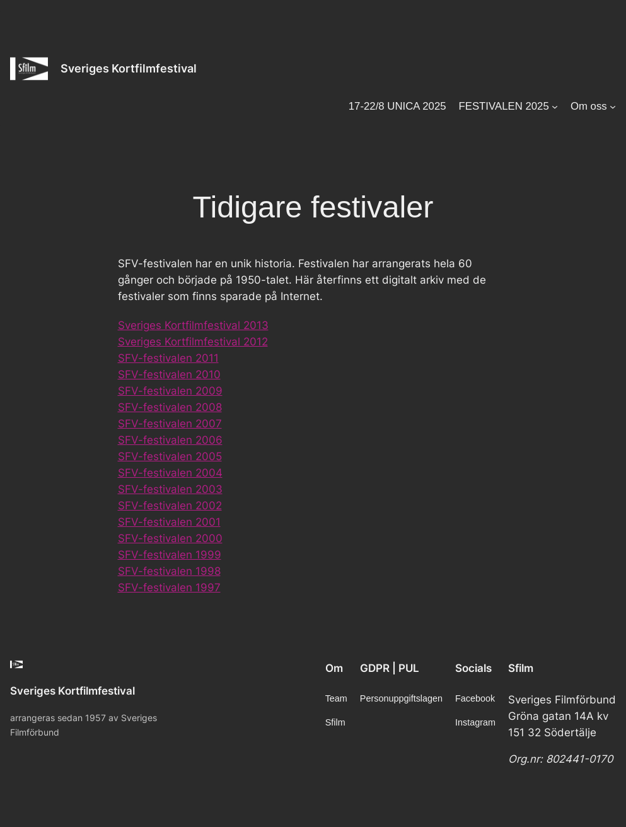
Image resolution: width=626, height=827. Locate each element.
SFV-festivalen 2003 (170, 489)
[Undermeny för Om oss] (613, 106)
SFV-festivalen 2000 (170, 538)
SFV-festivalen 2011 (168, 358)
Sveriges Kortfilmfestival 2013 (193, 325)
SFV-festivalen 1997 (169, 587)
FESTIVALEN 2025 (503, 106)
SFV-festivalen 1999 (169, 554)
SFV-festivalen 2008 (170, 407)
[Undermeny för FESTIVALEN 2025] (555, 106)
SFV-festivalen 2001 (169, 522)
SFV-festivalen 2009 (170, 391)
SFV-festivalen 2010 (169, 374)
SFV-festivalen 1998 (169, 571)
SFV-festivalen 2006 (170, 440)
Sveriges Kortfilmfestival (129, 68)
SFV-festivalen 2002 (170, 505)
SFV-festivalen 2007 (170, 423)
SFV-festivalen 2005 (170, 456)
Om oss (589, 106)
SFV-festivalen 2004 (170, 472)
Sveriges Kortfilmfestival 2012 (193, 341)
